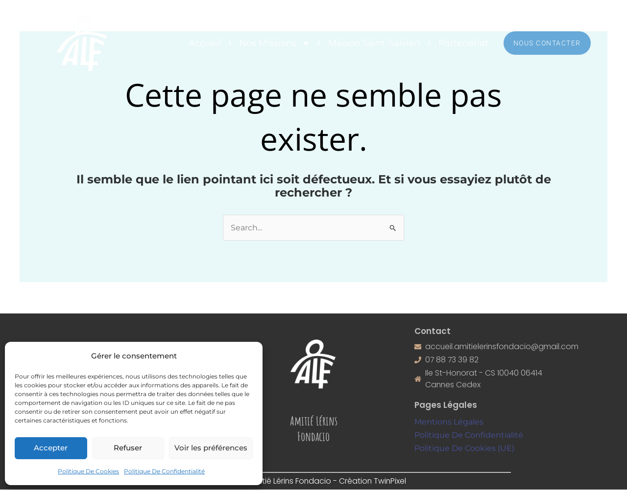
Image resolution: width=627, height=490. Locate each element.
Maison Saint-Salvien (374, 43)
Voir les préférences (210, 447)
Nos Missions (274, 43)
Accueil (205, 43)
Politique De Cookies (88, 471)
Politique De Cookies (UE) (464, 448)
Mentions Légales (448, 422)
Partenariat (463, 43)
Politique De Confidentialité (164, 471)
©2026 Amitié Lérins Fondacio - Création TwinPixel (313, 482)
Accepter (51, 447)
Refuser (128, 447)
